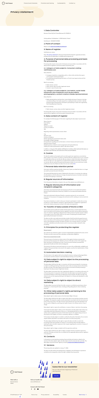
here (74, 163)
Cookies (65, 394)
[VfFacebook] (31, 389)
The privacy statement (52, 54)
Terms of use (34, 394)
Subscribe (56, 375)
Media (12, 383)
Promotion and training (47, 3)
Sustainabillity (61, 3)
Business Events (14, 381)
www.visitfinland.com (35, 381)
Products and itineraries (30, 3)
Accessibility (56, 394)
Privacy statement (45, 394)
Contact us (72, 3)
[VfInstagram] (35, 389)
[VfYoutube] (38, 389)
